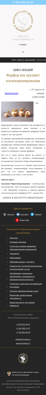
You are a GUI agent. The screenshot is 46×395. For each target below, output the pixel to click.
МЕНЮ (22, 44)
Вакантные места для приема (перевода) (22, 304)
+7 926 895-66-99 (23, 332)
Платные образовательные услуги (24, 291)
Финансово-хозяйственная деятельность (21, 297)
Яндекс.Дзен (24, 220)
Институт (10, 214)
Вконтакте (25, 214)
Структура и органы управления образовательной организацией (23, 248)
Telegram (38, 214)
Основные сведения (18, 242)
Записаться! (11, 93)
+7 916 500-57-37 (23, 328)
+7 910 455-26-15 (23, 324)
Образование (15, 258)
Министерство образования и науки (25, 373)
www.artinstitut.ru (23, 343)
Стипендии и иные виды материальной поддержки (26, 285)
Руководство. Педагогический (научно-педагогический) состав (26, 267)
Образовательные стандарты (22, 262)
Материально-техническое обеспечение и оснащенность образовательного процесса (22, 276)
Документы (14, 253)
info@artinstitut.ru (23, 339)
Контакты (14, 238)
